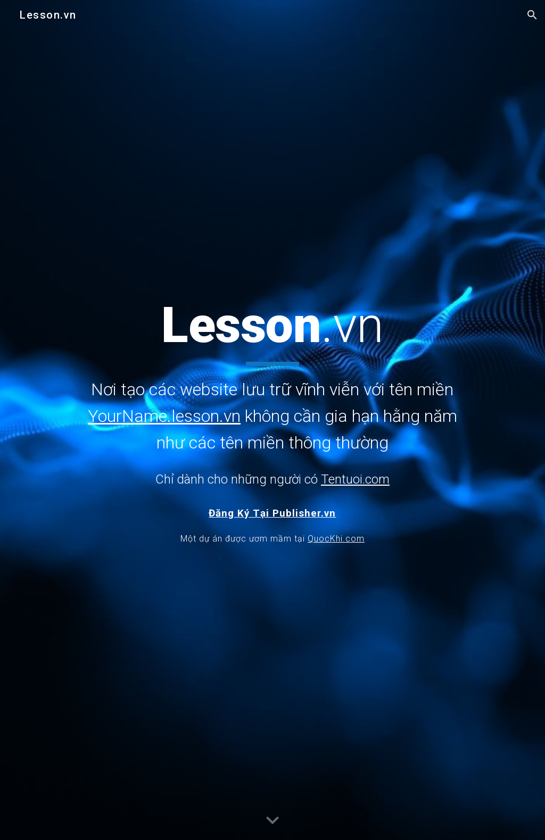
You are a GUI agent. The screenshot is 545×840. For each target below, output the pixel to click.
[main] (272, 392)
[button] (532, 15)
